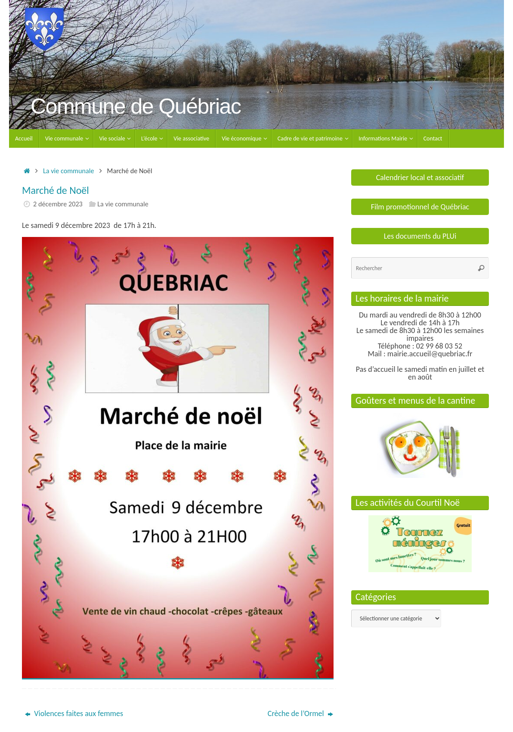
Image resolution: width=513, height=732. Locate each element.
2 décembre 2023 (58, 204)
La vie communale (68, 171)
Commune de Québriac (136, 106)
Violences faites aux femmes (74, 713)
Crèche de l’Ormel (300, 713)
